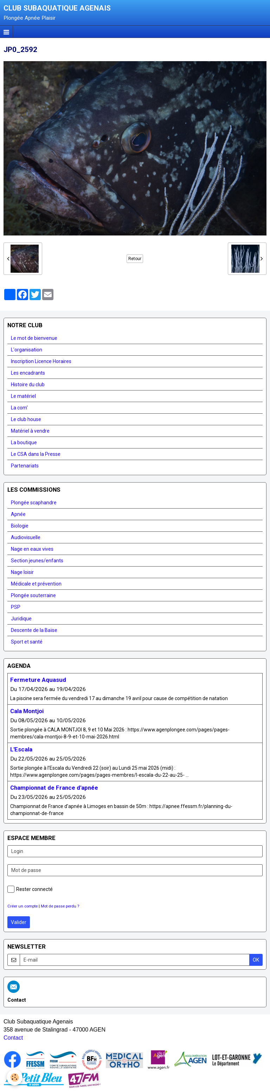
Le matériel (23, 396)
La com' (19, 408)
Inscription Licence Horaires (41, 361)
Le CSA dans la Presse (35, 454)
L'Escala (21, 749)
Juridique (21, 618)
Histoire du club (28, 384)
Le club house (26, 419)
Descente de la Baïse (34, 630)
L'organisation (26, 350)
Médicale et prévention (36, 584)
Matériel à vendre (30, 431)
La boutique (24, 442)
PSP (15, 607)
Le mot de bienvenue (34, 338)
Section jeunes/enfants (37, 560)
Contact (13, 1038)
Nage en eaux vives (32, 549)
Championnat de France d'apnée (54, 787)
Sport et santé (27, 642)
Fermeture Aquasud (38, 679)
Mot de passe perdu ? (60, 906)
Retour (134, 258)
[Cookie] (15, 1077)
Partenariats (25, 466)
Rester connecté (30, 889)
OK (256, 960)
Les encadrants (28, 373)
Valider (18, 922)
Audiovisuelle (25, 537)
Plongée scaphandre (34, 502)
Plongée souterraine (33, 595)
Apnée (18, 514)
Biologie (19, 526)
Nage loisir (22, 572)
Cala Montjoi (27, 711)
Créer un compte (22, 906)
